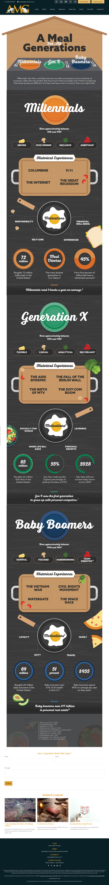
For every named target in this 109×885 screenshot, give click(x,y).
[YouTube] (66, 1)
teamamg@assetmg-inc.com (25, 1)
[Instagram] (60, 865)
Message (7, 768)
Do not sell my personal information (96, 875)
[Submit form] (8, 783)
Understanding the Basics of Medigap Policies (19, 825)
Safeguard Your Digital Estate (81, 824)
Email (57, 756)
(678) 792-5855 (10, 1)
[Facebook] (70, 1)
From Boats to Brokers (45, 824)
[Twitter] (56, 1)
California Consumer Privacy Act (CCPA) (48, 875)
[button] (36, 9)
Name (6, 756)
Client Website (84, 1)
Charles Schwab (98, 1)
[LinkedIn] (61, 1)
